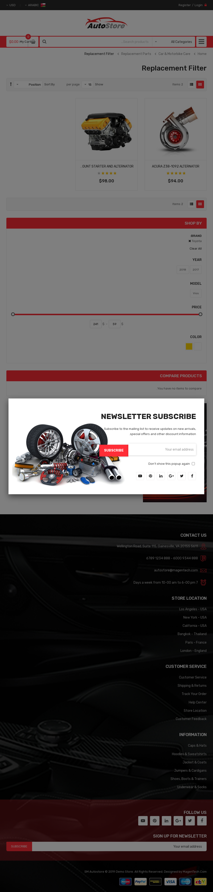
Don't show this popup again (169, 462)
